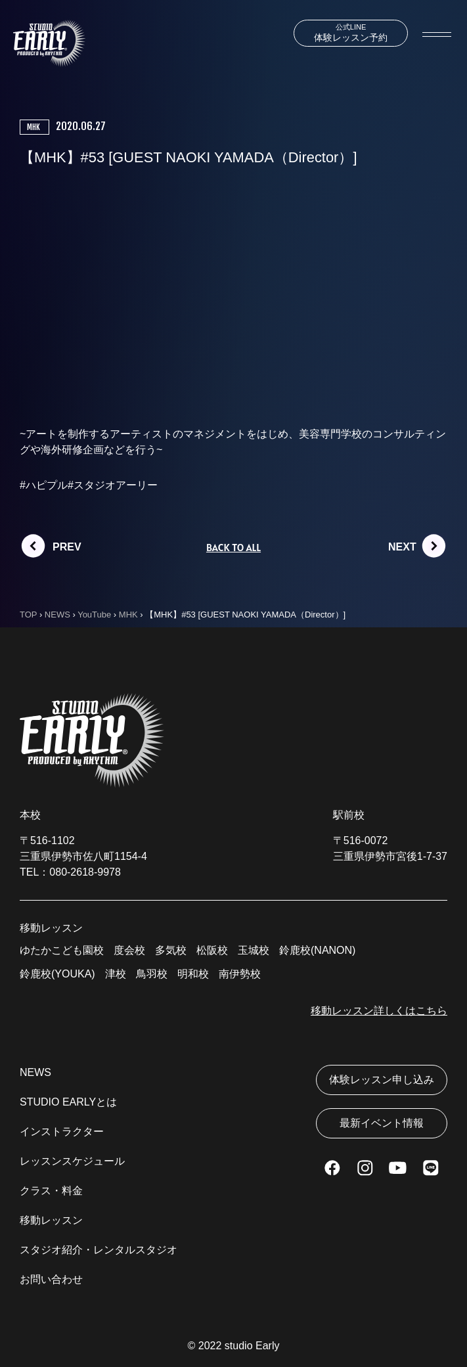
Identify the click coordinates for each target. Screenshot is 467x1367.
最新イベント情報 (382, 1123)
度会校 (129, 950)
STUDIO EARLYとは (68, 1102)
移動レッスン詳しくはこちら (379, 1010)
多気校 (171, 950)
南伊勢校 (240, 973)
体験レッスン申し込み (381, 1079)
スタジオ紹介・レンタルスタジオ (98, 1249)
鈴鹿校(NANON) (317, 950)
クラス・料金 (51, 1190)
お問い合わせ (51, 1279)
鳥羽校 (151, 973)
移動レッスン (51, 1220)
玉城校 (253, 950)
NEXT (402, 546)
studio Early (252, 1345)
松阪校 (212, 950)
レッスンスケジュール (72, 1161)
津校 (115, 973)
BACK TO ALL (233, 547)
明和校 (193, 973)
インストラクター (62, 1131)
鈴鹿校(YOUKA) (57, 973)
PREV (67, 546)
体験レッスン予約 (351, 33)
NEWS (35, 1072)
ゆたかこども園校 (62, 950)
